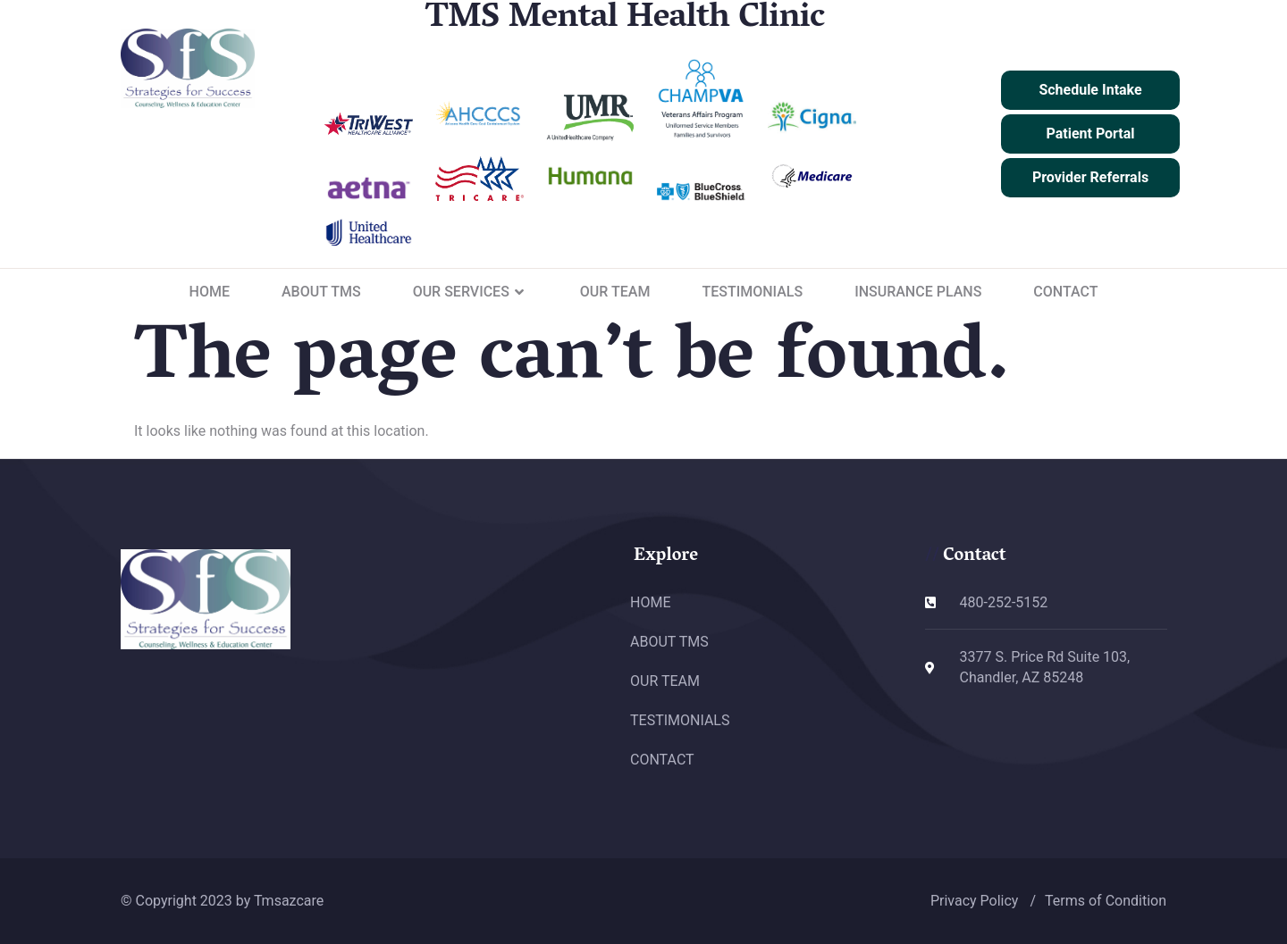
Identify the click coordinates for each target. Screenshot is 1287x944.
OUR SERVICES (470, 292)
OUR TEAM (615, 291)
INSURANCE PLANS (917, 291)
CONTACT (1065, 291)
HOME (209, 291)
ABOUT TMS (321, 291)
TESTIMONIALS (752, 291)
